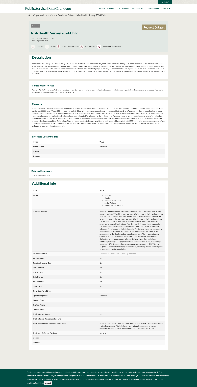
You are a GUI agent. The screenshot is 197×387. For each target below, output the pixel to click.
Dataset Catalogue (106, 8)
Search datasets (138, 8)
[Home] (29, 15)
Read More (39, 383)
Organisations (153, 8)
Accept (48, 383)
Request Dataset (154, 27)
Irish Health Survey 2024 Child (91, 15)
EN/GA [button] (166, 8)
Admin (166, 2)
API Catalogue (123, 8)
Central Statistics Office (61, 15)
